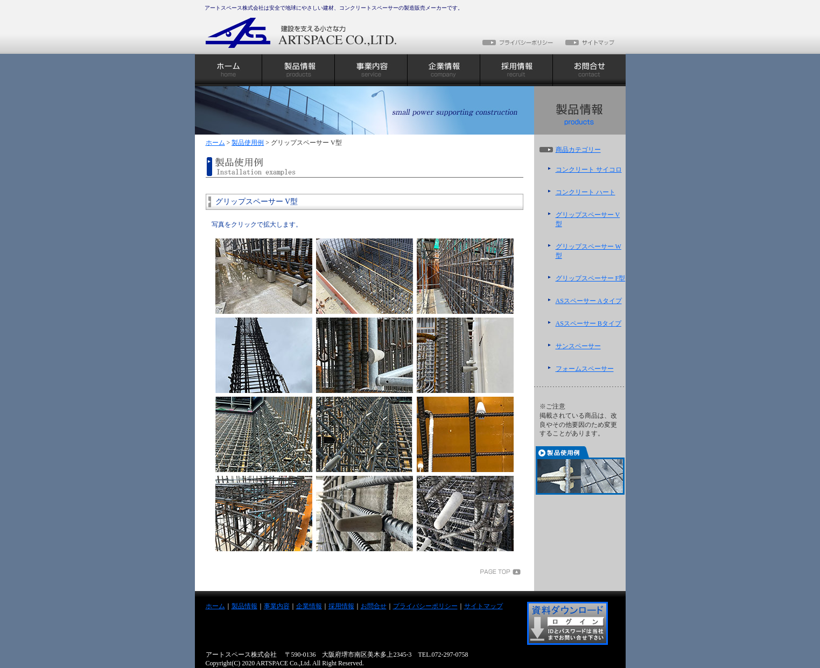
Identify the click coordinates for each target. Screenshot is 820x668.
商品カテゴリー (578, 149)
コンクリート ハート (585, 192)
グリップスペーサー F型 (591, 278)
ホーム (215, 142)
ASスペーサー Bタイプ (588, 323)
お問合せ (374, 606)
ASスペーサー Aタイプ (589, 301)
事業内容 (277, 606)
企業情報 (309, 606)
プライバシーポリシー (425, 606)
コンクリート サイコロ (589, 169)
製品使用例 (248, 142)
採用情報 (341, 606)
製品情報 (244, 606)
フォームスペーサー (585, 368)
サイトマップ (483, 606)
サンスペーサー (578, 346)
